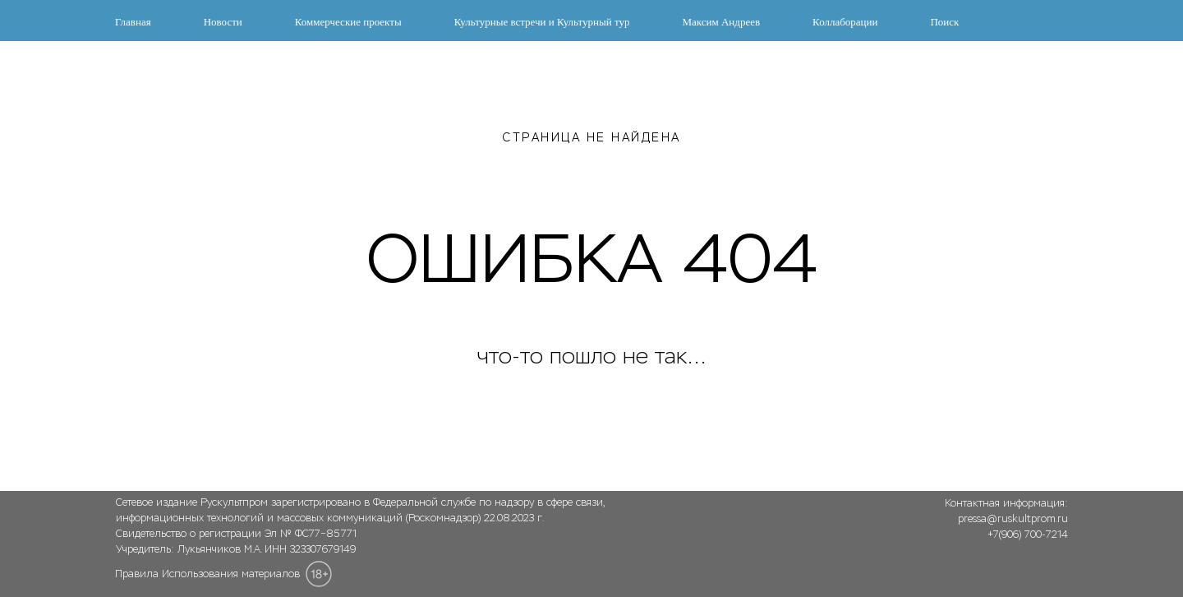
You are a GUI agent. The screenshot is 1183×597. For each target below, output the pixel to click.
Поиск (944, 22)
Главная (133, 22)
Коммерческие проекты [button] (348, 22)
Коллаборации (844, 22)
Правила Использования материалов (207, 574)
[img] (999, 570)
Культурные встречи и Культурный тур (542, 22)
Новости (223, 22)
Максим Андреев (721, 22)
